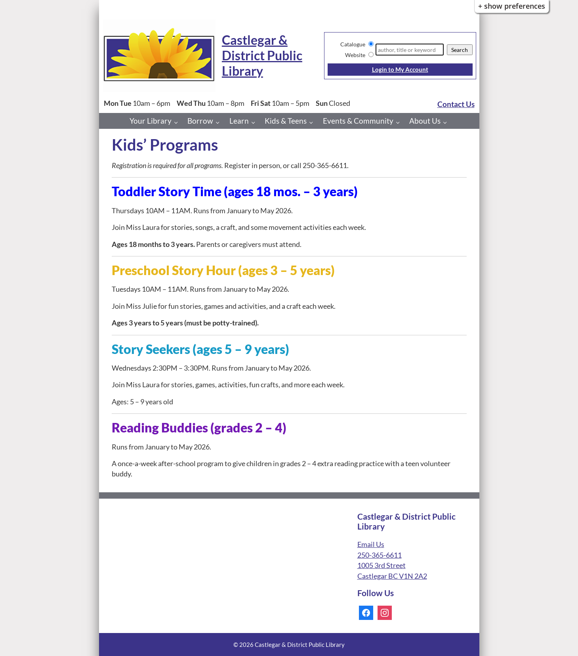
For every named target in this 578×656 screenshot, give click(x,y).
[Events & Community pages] (400, 122)
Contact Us (456, 104)
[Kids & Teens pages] (313, 122)
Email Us (370, 544)
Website (355, 55)
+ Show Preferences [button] (511, 6)
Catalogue (352, 44)
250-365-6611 (379, 555)
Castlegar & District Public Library (262, 55)
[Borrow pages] (219, 122)
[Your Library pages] (178, 122)
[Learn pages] (255, 122)
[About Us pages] (447, 122)
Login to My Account (400, 69)
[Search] (409, 49)
